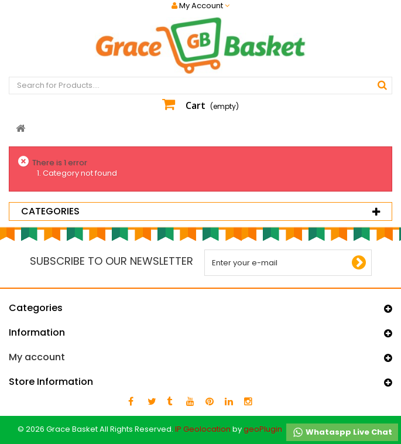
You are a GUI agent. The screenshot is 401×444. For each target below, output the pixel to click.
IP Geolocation (203, 429)
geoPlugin (263, 429)
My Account (200, 6)
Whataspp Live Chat (342, 432)
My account (37, 357)
